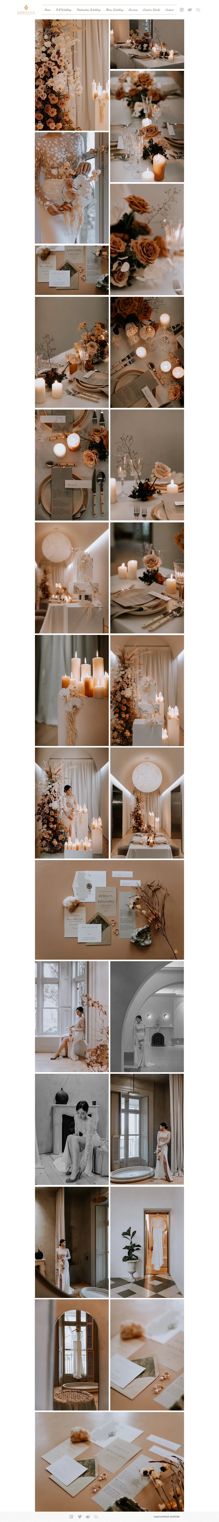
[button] (198, 9)
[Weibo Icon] (190, 9)
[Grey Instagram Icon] (181, 9)
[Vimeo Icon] (79, 1516)
